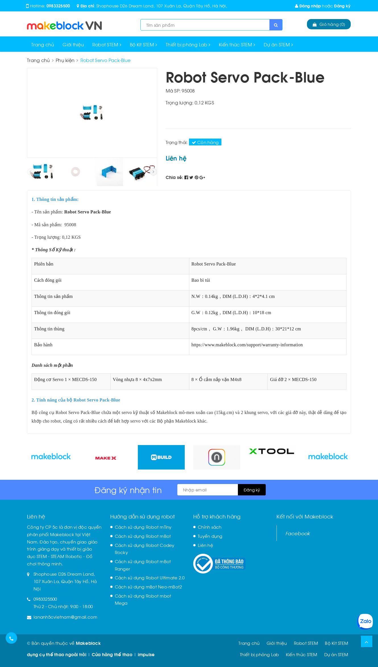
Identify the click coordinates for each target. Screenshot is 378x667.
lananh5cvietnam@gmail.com (65, 617)
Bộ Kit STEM (143, 44)
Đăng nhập (308, 6)
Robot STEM (106, 44)
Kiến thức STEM (237, 44)
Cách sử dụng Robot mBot (143, 536)
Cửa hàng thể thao (112, 654)
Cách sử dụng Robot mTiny (143, 527)
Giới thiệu (73, 44)
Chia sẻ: (174, 177)
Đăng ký (342, 6)
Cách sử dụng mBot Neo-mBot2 (148, 586)
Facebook (297, 533)
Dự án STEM (278, 44)
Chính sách (210, 527)
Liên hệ (205, 545)
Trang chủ (42, 44)
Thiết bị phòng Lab (188, 44)
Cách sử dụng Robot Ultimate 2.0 (150, 577)
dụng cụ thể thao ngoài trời (56, 654)
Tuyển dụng (210, 536)
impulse (146, 654)
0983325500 (58, 6)
